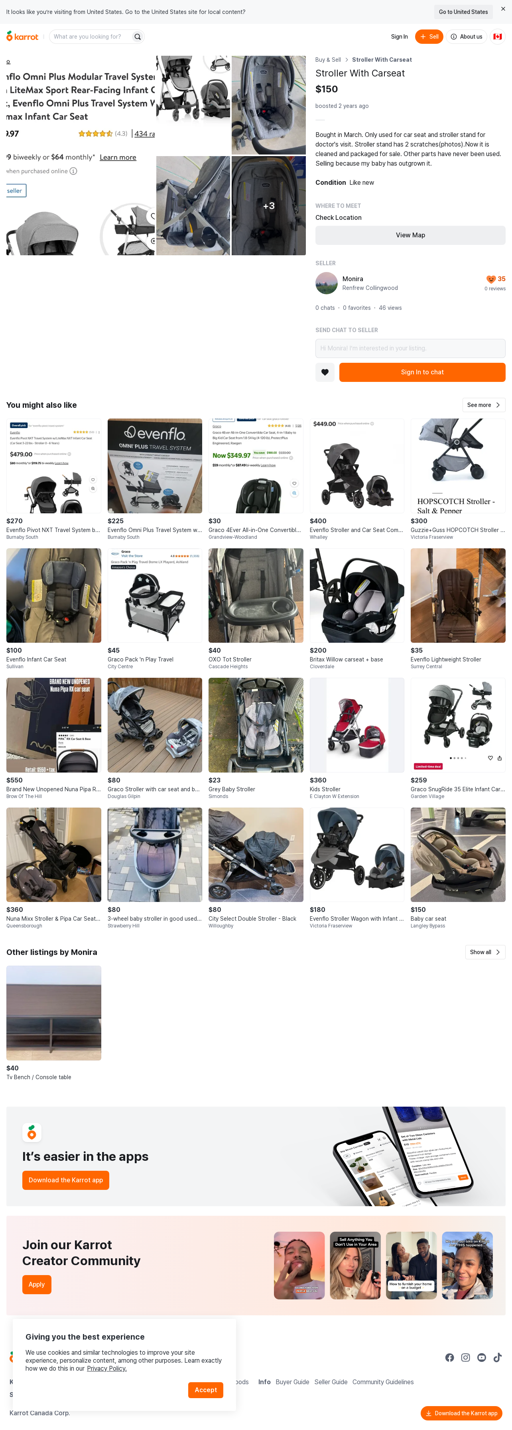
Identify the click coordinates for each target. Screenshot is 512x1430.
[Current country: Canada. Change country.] (498, 37)
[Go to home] (22, 37)
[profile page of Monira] (326, 283)
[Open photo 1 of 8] (80, 155)
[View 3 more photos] (269, 205)
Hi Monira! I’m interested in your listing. (410, 348)
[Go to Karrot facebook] (450, 1357)
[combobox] (90, 36)
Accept (206, 1390)
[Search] (137, 36)
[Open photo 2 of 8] (193, 105)
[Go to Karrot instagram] (466, 1357)
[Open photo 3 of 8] (269, 105)
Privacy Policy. (107, 1368)
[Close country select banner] (503, 8)
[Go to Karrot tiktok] (497, 1357)
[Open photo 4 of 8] (193, 205)
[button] (484, 405)
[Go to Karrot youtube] (481, 1357)
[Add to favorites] (325, 372)
